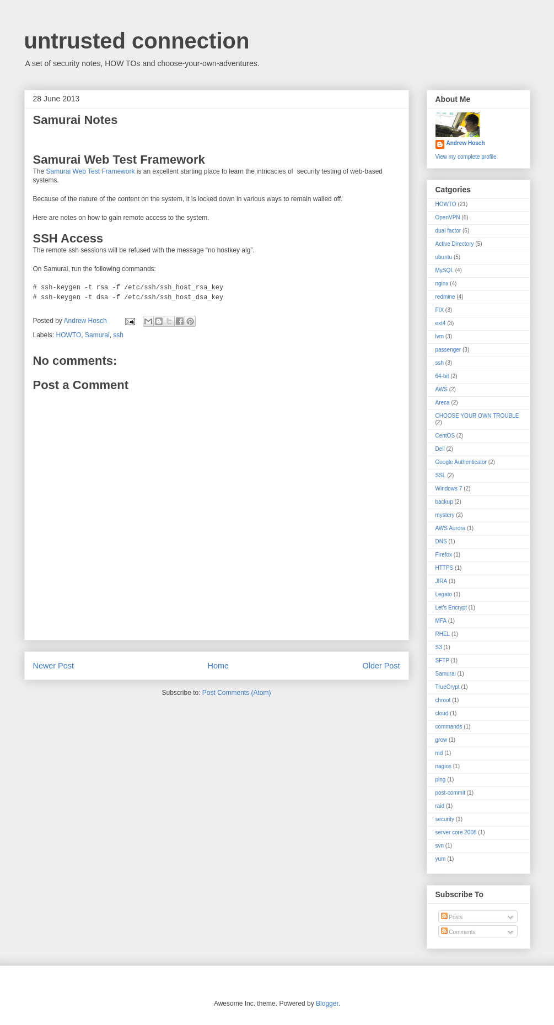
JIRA (441, 581)
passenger (448, 350)
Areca (442, 403)
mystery (445, 515)
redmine (445, 297)
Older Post (381, 665)
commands (448, 727)
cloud (442, 713)
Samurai (97, 335)
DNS (441, 541)
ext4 (440, 323)
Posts (452, 917)
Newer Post (53, 665)
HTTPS (444, 568)
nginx (442, 283)
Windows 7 (448, 488)
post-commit (450, 793)
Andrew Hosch (466, 143)
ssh (118, 335)
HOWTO (69, 335)
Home (218, 665)
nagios (443, 766)
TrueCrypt (447, 687)
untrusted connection (137, 41)
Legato (444, 594)
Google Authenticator (461, 462)
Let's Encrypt (451, 608)
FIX (439, 310)
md (439, 753)
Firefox (444, 555)
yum (440, 859)
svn (439, 846)
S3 (438, 647)
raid (440, 806)
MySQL (444, 270)
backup (444, 502)
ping (440, 779)
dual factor (448, 231)
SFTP (442, 660)
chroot (443, 700)
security (444, 819)
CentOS (445, 436)
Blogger (327, 1003)
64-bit (442, 376)
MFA (441, 621)
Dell (440, 449)
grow (441, 740)
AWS (441, 389)
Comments (458, 932)
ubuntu (444, 257)
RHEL (442, 634)
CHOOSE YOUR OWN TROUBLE (477, 416)
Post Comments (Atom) (236, 693)
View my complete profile (466, 157)
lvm (439, 336)
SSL (440, 475)
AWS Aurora (450, 528)
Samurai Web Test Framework (90, 171)
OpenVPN (447, 217)
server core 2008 (456, 832)
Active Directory (454, 244)
